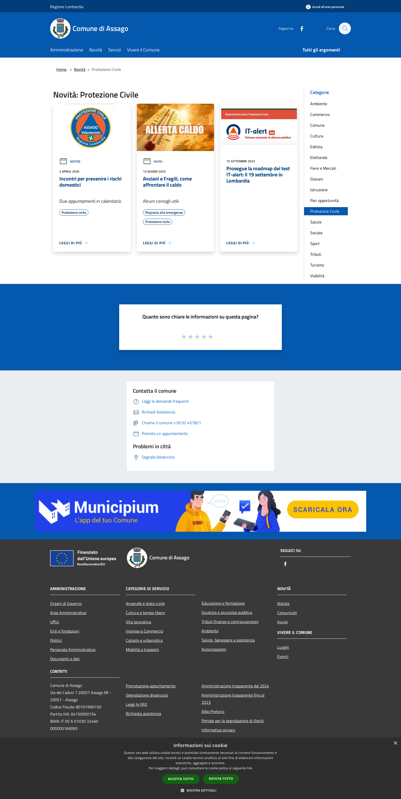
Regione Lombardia (66, 7)
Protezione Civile (324, 211)
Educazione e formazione (223, 603)
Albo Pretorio (213, 711)
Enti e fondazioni (64, 631)
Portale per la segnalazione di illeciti (233, 721)
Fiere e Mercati (323, 168)
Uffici (54, 622)
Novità (79, 69)
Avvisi (152, 161)
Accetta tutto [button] (181, 779)
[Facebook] (299, 28)
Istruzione (319, 190)
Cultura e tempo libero (145, 613)
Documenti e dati (65, 659)
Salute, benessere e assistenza (228, 640)
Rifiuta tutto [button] (221, 778)
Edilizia (316, 147)
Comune (317, 125)
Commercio (320, 114)
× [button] (395, 743)
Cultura (316, 136)
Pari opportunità (324, 200)
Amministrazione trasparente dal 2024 (235, 686)
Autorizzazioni (214, 649)
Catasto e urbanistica (144, 640)
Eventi (282, 656)
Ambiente (318, 104)
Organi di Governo (66, 603)
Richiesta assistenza (143, 713)
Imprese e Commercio (144, 631)
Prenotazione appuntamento (150, 686)
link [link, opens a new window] (249, 768)
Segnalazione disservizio (147, 695)
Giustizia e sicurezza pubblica (227, 612)
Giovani (316, 179)
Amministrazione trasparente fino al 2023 (233, 698)
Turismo (317, 265)
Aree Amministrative (68, 613)
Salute (315, 222)
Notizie (70, 161)
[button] (200, 790)
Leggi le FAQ (136, 704)
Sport (315, 243)
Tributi (315, 254)
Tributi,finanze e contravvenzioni (230, 622)
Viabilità (317, 276)
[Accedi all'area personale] (325, 7)
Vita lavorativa (138, 622)
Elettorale (318, 157)
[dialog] (200, 768)
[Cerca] (345, 28)
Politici (56, 640)
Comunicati (287, 613)
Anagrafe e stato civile (145, 603)
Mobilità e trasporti (142, 649)
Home (61, 69)
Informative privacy (218, 730)
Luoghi (283, 647)
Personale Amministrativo (72, 649)
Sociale (316, 233)
